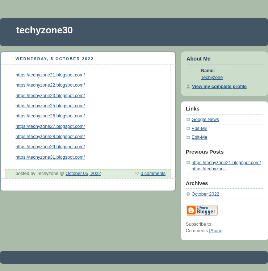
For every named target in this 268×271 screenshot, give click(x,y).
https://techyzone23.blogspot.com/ (50, 95)
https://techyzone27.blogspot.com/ (50, 126)
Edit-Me (199, 128)
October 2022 (205, 194)
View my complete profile (219, 86)
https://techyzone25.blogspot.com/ (50, 105)
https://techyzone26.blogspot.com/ (50, 115)
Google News (205, 119)
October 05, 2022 (83, 173)
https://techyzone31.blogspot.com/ (50, 157)
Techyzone (212, 77)
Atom (215, 230)
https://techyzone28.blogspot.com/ (50, 136)
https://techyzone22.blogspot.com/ (50, 85)
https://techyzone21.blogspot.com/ (50, 75)
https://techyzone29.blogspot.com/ (50, 146)
